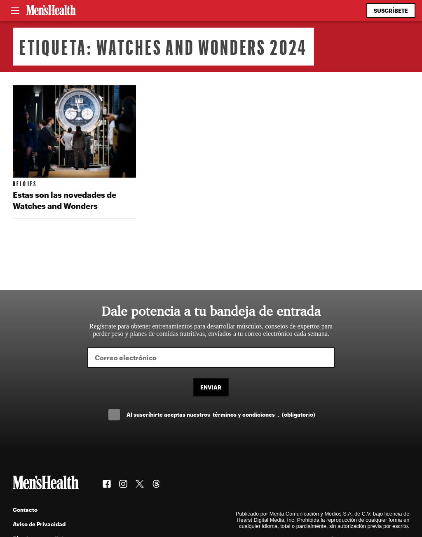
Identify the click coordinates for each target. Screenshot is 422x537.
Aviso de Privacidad (39, 524)
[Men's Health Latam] (51, 10)
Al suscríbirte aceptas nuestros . (221, 414)
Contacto (25, 510)
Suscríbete (391, 10)
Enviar (210, 387)
